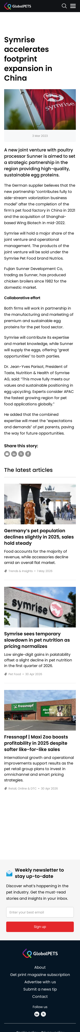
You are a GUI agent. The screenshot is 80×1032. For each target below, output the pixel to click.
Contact (40, 996)
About (40, 967)
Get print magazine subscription (40, 974)
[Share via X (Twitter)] (21, 454)
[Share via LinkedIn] (14, 454)
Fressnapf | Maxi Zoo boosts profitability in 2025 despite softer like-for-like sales (36, 743)
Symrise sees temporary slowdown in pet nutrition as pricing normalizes (37, 640)
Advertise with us (40, 982)
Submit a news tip (40, 989)
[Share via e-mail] (7, 454)
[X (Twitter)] (43, 1014)
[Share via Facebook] (28, 454)
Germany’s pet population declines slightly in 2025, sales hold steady (39, 537)
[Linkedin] (36, 1014)
